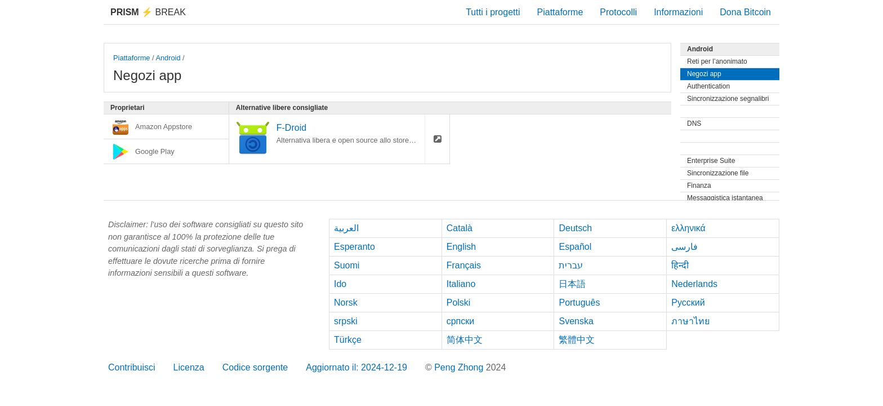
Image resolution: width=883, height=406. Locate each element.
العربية (346, 228)
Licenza (188, 367)
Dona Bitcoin (745, 12)
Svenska (576, 321)
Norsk (346, 302)
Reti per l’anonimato (717, 61)
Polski (459, 302)
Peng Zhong (460, 367)
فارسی (684, 246)
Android (167, 58)
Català (459, 228)
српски (461, 321)
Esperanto (354, 246)
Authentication (708, 86)
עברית (571, 265)
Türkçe (348, 340)
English (461, 246)
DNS (694, 123)
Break (148, 12)
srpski (346, 321)
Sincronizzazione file (717, 173)
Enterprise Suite (711, 161)
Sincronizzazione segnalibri (728, 99)
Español (575, 246)
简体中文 (465, 340)
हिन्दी (680, 265)
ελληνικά (688, 228)
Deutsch (575, 228)
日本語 (572, 284)
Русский (687, 302)
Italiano (461, 284)
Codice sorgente (255, 367)
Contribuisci (131, 367)
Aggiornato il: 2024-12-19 (356, 367)
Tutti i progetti (493, 12)
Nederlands (694, 284)
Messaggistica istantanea (725, 198)
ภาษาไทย (690, 321)
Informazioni (678, 12)
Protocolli (618, 12)
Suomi (346, 265)
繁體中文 (577, 340)
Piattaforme (560, 12)
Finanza (699, 185)
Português (579, 302)
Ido (340, 284)
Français (464, 265)
